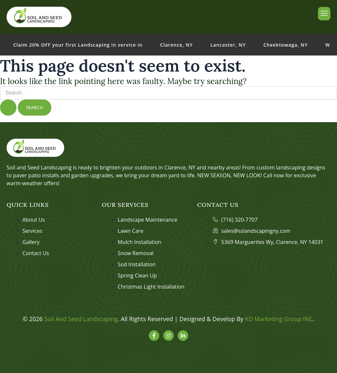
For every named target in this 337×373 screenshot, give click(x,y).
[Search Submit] (8, 107)
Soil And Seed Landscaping (80, 319)
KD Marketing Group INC (279, 319)
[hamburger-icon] (324, 13)
